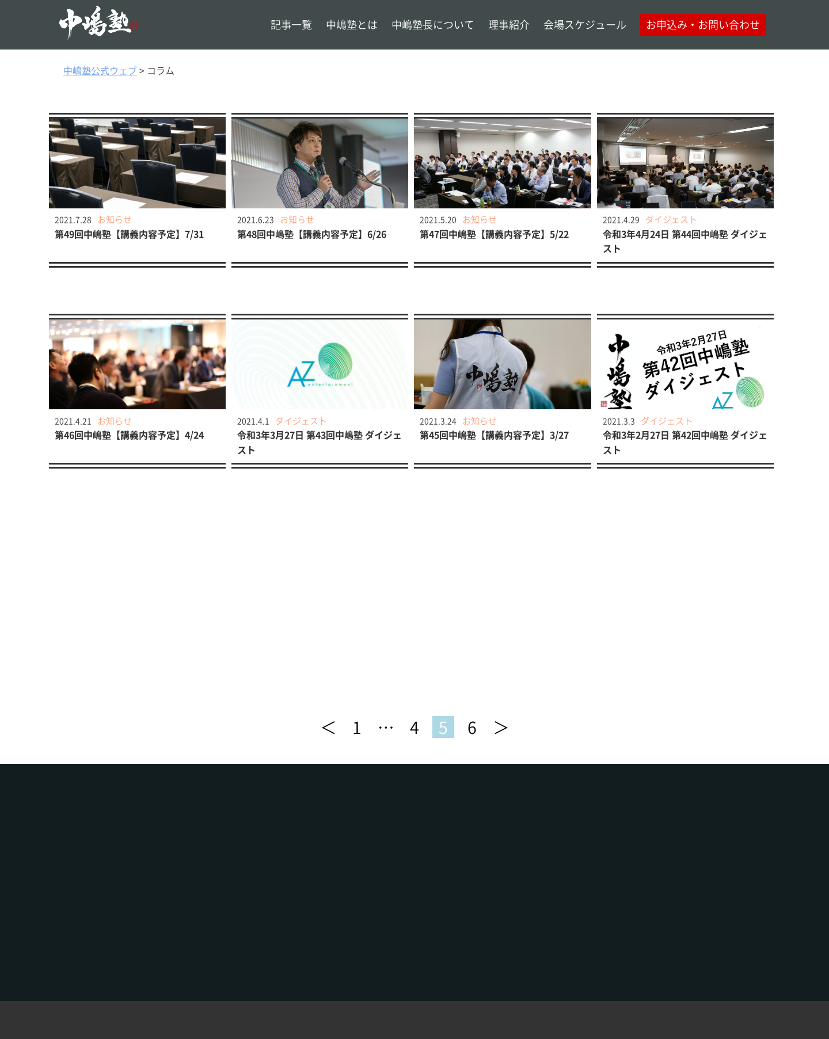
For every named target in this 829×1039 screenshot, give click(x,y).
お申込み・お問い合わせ (703, 24)
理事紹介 (509, 24)
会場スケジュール (584, 24)
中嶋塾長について (432, 24)
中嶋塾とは (352, 24)
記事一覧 (291, 24)
